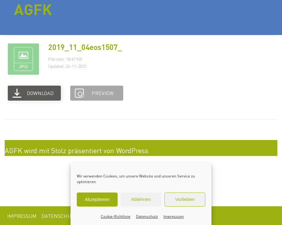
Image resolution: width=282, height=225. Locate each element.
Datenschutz (147, 216)
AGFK (33, 9)
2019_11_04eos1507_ (85, 47)
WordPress (132, 150)
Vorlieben (185, 199)
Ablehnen (141, 199)
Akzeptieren (97, 199)
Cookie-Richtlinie (115, 216)
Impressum (173, 216)
